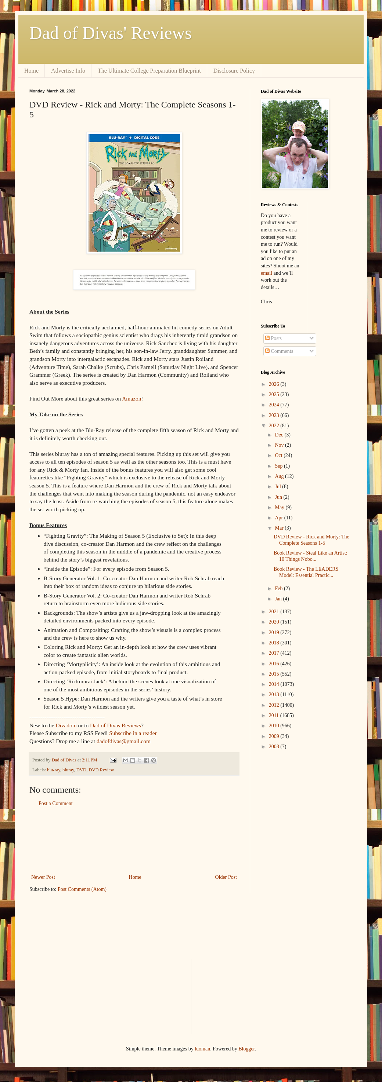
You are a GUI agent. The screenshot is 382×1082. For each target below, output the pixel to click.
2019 (275, 632)
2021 (275, 611)
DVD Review (101, 769)
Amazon (131, 398)
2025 (275, 394)
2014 (275, 684)
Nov (280, 445)
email (266, 273)
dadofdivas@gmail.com (124, 741)
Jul (278, 486)
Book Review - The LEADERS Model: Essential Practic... (306, 572)
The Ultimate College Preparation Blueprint (149, 70)
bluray (68, 769)
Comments (279, 351)
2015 (275, 674)
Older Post (226, 877)
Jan (279, 599)
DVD (81, 769)
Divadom (65, 725)
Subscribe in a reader (132, 733)
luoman (202, 1049)
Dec (279, 435)
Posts (273, 338)
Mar (280, 528)
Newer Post (43, 877)
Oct (279, 455)
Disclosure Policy (234, 70)
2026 (275, 384)
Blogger (246, 1049)
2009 (275, 736)
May (280, 507)
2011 (274, 715)
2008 (275, 746)
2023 (275, 415)
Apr (279, 517)
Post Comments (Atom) (82, 889)
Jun (279, 497)
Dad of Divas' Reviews (110, 33)
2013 (275, 694)
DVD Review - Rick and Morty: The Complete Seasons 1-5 (311, 540)
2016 (275, 663)
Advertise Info (68, 70)
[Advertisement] (134, 840)
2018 (275, 643)
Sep (279, 466)
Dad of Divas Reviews (115, 725)
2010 (275, 725)
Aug (280, 476)
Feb (279, 588)
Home (31, 70)
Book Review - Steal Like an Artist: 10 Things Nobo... (310, 556)
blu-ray (53, 769)
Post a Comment (56, 803)
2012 (275, 705)
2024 (275, 404)
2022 (275, 425)
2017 (275, 653)
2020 (275, 622)
